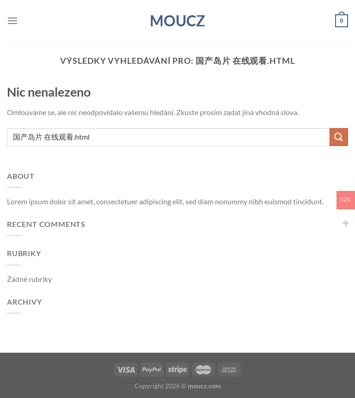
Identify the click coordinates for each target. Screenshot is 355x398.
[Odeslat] (339, 137)
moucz (177, 20)
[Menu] (12, 20)
